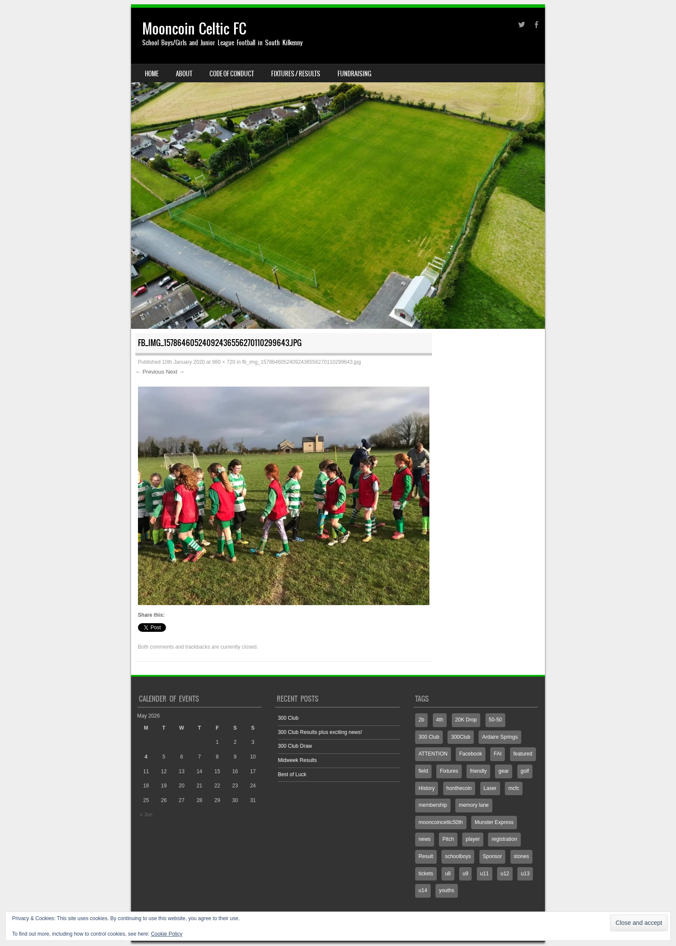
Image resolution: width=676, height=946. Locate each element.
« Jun (146, 815)
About (184, 73)
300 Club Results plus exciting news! (320, 732)
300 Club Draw (295, 746)
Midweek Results (297, 760)
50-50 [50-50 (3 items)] (495, 720)
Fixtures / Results (295, 73)
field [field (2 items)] (423, 771)
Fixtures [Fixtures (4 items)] (449, 771)
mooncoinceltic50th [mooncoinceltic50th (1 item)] (441, 822)
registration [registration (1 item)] (504, 839)
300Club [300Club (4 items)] (460, 737)
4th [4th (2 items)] (440, 720)
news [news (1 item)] (425, 839)
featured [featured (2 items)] (522, 754)
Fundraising (354, 73)
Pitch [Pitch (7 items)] (448, 839)
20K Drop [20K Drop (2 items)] (466, 720)
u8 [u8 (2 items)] (448, 874)
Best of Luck (292, 774)
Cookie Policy (166, 934)
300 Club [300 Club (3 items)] (429, 737)
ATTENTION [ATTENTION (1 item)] (433, 754)
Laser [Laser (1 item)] (490, 788)
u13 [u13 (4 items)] (525, 874)
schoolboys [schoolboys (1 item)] (458, 856)
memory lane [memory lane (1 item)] (473, 805)
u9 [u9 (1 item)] (465, 874)
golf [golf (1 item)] (525, 771)
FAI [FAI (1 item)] (497, 754)
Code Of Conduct (232, 73)
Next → (175, 371)
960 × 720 (223, 362)
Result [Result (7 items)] (426, 856)
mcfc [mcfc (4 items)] (513, 788)
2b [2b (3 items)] (421, 720)
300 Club (288, 718)
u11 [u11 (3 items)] (484, 874)
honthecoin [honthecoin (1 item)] (459, 788)
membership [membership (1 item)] (433, 805)
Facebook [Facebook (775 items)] (470, 754)
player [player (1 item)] (473, 839)
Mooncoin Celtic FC (194, 28)
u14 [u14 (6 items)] (423, 890)
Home (152, 73)
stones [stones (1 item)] (521, 856)
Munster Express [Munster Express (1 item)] (494, 822)
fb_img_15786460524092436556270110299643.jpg (301, 362)
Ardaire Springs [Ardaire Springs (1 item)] (500, 737)
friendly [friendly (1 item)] (478, 771)
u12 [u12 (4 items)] (505, 874)
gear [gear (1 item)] (503, 771)
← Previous (149, 371)
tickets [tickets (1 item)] (426, 874)
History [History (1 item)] (427, 788)
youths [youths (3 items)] (446, 890)
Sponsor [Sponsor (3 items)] (492, 856)
